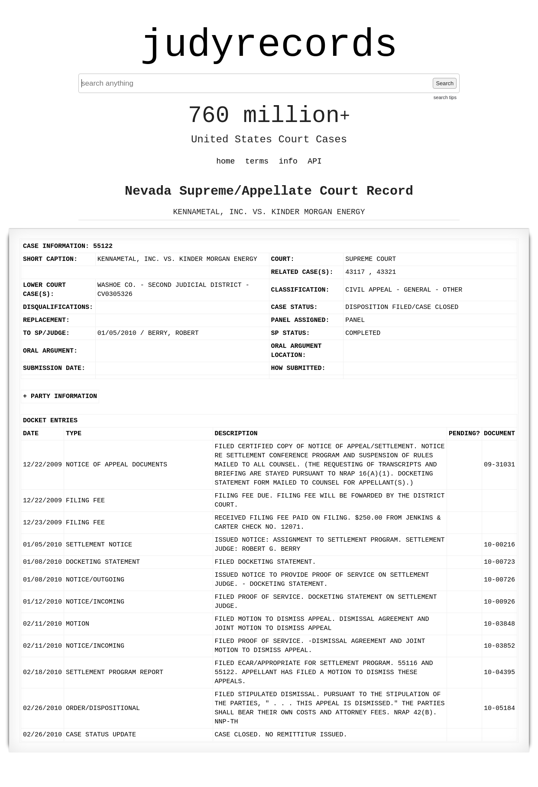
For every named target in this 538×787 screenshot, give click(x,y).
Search (445, 83)
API (314, 161)
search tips (445, 97)
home (225, 161)
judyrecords (269, 45)
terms (257, 161)
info (288, 161)
